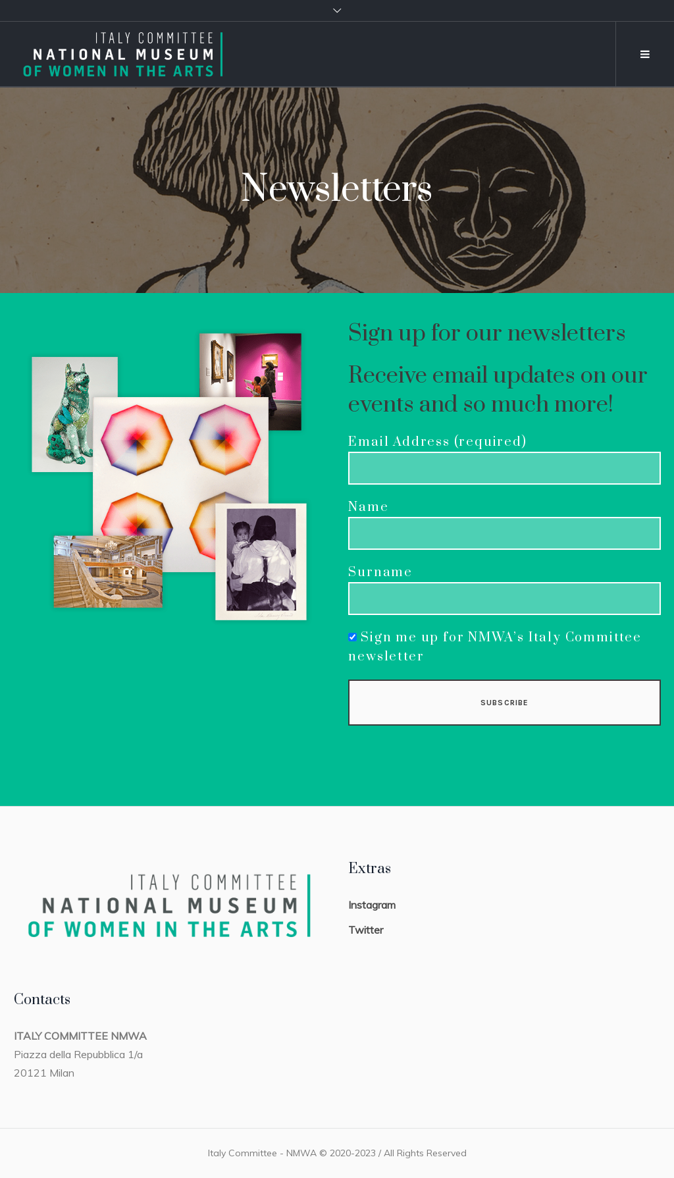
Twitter (365, 929)
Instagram (372, 904)
